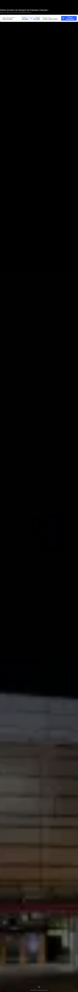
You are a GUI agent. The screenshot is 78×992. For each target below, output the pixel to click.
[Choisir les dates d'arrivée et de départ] (26, 18)
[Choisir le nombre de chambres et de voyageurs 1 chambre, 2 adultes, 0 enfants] (51, 18)
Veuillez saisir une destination (8, 17)
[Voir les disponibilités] (69, 18)
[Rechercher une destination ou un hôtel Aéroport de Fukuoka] (11, 18)
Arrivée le (24, 17)
